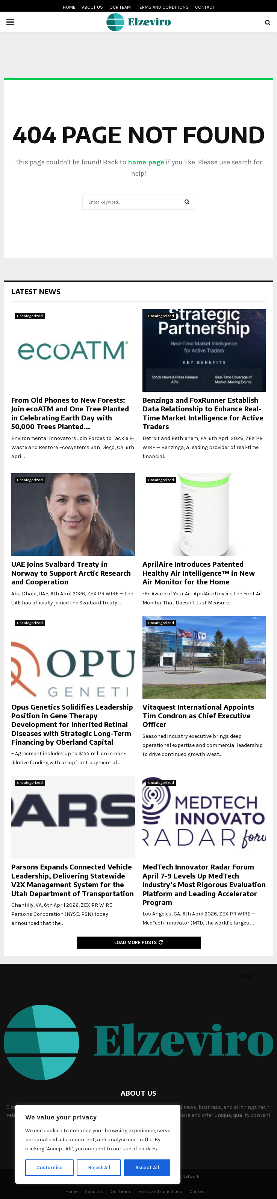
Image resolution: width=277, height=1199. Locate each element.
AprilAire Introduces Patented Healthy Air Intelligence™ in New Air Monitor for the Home (198, 573)
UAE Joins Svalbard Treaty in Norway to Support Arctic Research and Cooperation (71, 573)
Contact (205, 7)
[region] (97, 1144)
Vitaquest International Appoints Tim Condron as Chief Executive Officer (198, 715)
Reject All (99, 1167)
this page (242, 975)
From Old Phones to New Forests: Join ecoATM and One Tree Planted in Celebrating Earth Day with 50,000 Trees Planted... (70, 413)
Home (69, 7)
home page (146, 162)
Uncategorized (30, 316)
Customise (49, 1167)
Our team (120, 7)
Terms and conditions (163, 7)
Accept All (147, 1167)
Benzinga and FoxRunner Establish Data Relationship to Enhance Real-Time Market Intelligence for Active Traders (202, 413)
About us (92, 7)
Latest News (36, 291)
